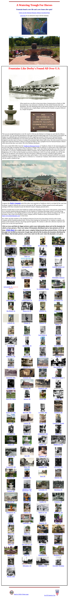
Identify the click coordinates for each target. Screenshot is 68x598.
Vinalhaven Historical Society (31, 146)
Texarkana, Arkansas (58, 245)
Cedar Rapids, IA (11, 300)
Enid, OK (42, 476)
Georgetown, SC (10, 512)
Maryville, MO (27, 412)
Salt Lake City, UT (27, 544)
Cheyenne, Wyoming (58, 566)
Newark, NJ (27, 434)
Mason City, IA (27, 311)
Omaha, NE (42, 423)
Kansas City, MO (11, 412)
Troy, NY (27, 456)
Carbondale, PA (42, 490)
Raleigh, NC (58, 456)
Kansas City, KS (10, 356)
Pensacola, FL (27, 289)
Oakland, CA (42, 256)
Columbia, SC (58, 502)
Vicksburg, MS (58, 412)
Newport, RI (11, 502)
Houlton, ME (42, 377)
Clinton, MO (58, 399)
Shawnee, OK (58, 477)
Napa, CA (27, 256)
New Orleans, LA (58, 367)
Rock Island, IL (42, 335)
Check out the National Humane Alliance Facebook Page (34, 12)
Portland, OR (10, 491)
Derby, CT (43, 277)
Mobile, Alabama (11, 245)
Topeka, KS (58, 356)
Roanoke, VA (11, 555)
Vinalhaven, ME (42, 388)
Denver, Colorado (11, 277)
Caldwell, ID (10, 323)
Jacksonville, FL (8, 287)
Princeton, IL (27, 334)
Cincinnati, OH (43, 467)
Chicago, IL (27, 323)
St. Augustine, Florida (43, 289)
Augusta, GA (58, 289)
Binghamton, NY (27, 444)
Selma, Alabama (27, 245)
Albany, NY (58, 434)
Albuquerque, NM (43, 434)
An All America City (51, 595)
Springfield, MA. (11, 377)
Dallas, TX (58, 523)
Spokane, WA (11, 566)
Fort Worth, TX (42, 534)
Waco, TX (11, 544)
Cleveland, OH (58, 467)
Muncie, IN (43, 345)
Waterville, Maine (11, 399)
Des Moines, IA (58, 300)
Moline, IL (58, 324)
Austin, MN (42, 399)
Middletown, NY (58, 444)
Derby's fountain (15, 203)
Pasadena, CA (58, 256)
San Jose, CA (42, 267)
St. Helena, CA (11, 267)
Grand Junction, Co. (27, 277)
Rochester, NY (11, 456)
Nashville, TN (43, 523)
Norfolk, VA (42, 544)
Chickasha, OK (27, 477)
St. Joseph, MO (43, 412)
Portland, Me (27, 388)
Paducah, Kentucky (42, 367)
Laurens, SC (27, 512)
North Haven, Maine (57, 377)
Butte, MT (11, 423)
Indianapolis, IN (27, 345)
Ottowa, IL (11, 335)
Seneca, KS (43, 356)
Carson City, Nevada (58, 423)
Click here (23, 15)
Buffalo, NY (42, 444)
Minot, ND (27, 467)
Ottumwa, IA (42, 311)
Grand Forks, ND (11, 467)
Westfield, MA (27, 377)
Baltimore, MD (11, 388)
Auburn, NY (11, 444)
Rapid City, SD (43, 512)
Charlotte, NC (43, 456)
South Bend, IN (58, 345)
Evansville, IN (11, 345)
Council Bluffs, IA (27, 300)
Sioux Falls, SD (58, 512)
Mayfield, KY (27, 367)
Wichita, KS (11, 367)
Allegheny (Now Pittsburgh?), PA (27, 489)
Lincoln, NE (27, 423)
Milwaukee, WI (27, 566)
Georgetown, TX (58, 534)
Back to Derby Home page (21, 594)
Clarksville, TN (27, 523)
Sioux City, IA (58, 311)
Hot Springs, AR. (42, 245)
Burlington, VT (58, 555)
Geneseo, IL (42, 323)
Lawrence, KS (27, 356)
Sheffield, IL (58, 335)
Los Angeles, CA (11, 256)
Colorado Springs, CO (58, 267)
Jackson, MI (27, 399)
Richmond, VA (58, 544)
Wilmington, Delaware (58, 277)
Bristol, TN (11, 523)
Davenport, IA (43, 300)
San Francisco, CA (27, 267)
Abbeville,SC (27, 502)
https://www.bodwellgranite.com (11, 215)
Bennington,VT (42, 555)
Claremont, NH (11, 434)
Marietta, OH (10, 477)
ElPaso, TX (27, 534)
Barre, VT (27, 555)
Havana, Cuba (11, 576)
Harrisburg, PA (58, 490)
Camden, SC (42, 502)
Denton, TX (11, 534)
